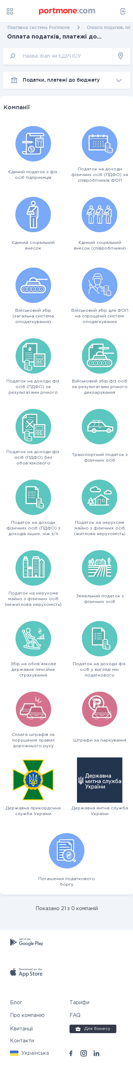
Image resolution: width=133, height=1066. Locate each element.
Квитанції (21, 1029)
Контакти (22, 1041)
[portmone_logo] (67, 11)
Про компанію (27, 1015)
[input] (58, 56)
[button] (29, 1053)
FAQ (75, 1015)
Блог (16, 1003)
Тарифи (79, 1003)
